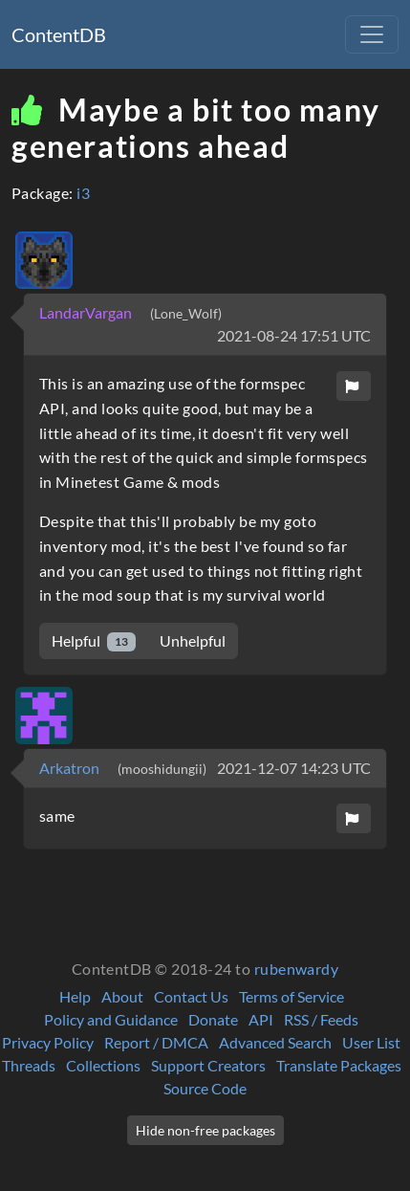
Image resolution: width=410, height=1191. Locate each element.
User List (371, 1042)
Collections (103, 1065)
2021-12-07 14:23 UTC (294, 768)
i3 (83, 193)
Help (75, 996)
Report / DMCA (156, 1042)
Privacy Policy (48, 1042)
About (122, 996)
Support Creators (208, 1065)
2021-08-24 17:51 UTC (294, 335)
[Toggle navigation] (372, 34)
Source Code (205, 1088)
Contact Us (191, 996)
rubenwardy (296, 968)
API (260, 1019)
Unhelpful (193, 640)
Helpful (94, 641)
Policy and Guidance (111, 1019)
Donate (213, 1019)
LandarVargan (87, 312)
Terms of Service (291, 996)
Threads (28, 1065)
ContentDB (58, 34)
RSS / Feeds (321, 1019)
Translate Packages (338, 1065)
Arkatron (70, 768)
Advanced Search (275, 1042)
